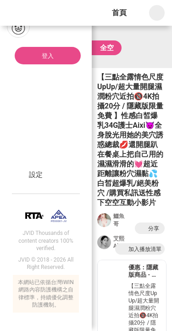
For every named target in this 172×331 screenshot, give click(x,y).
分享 (148, 228)
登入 (48, 55)
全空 (107, 48)
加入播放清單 (139, 248)
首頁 (119, 12)
